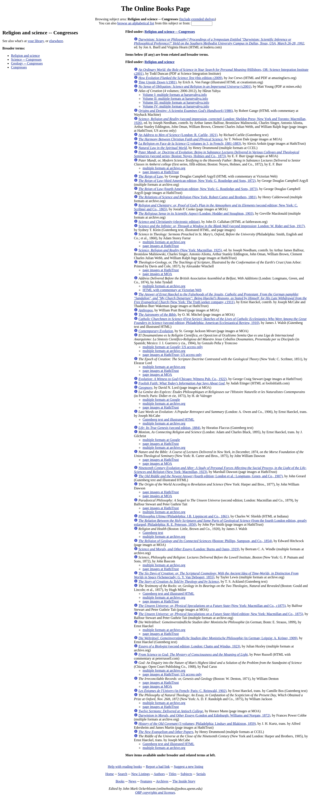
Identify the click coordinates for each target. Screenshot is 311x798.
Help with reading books (125, 766)
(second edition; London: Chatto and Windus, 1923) (189, 646)
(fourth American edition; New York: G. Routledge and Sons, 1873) (197, 189)
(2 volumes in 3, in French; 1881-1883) (189, 143)
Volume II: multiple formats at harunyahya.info (175, 98)
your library (36, 41)
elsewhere (56, 41)
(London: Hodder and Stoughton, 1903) (195, 213)
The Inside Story (183, 781)
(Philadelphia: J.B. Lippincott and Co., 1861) (183, 516)
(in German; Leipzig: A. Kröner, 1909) (217, 638)
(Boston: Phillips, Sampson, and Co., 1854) (205, 541)
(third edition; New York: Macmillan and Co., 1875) (220, 614)
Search (122, 774)
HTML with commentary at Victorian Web (172, 290)
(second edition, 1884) (169, 428)
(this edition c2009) (180, 78)
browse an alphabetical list (135, 23)
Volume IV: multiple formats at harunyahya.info (176, 106)
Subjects (186, 774)
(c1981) (157, 82)
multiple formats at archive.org (164, 168)
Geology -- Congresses (27, 63)
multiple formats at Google (161, 399)
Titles (172, 774)
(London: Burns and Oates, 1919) (188, 549)
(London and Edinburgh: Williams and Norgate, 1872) (204, 715)
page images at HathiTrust (161, 172)
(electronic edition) (169, 222)
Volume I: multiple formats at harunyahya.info (175, 95)
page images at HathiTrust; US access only (172, 355)
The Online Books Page (155, 8)
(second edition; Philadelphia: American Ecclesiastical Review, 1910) (220, 321)
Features (146, 781)
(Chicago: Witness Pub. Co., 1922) (182, 379)
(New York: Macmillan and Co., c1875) (212, 606)
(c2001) (194, 86)
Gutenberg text (153, 533)
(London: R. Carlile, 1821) (177, 135)
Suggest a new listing (188, 766)
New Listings (140, 774)
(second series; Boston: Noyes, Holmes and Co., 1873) (216, 154)
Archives (162, 781)
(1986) (185, 111)
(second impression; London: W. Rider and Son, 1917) (221, 226)
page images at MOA (157, 274)
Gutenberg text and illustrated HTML (168, 419)
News (132, 781)
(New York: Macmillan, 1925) (180, 250)
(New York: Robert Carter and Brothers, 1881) (197, 197)
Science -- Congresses (26, 59)
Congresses (19, 67)
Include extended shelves (197, 19)
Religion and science (25, 55)
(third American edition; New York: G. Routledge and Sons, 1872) (196, 180)
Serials (201, 774)
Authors (159, 774)
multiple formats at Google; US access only (173, 347)
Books (120, 781)
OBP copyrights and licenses (155, 792)
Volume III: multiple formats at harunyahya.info (176, 102)
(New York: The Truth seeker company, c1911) (220, 298)
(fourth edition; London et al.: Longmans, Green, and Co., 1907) (210, 476)
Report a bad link (158, 766)
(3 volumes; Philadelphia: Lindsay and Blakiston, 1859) (197, 723)
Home (109, 774)
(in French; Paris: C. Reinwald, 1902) (182, 691)
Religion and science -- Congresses (169, 31)
